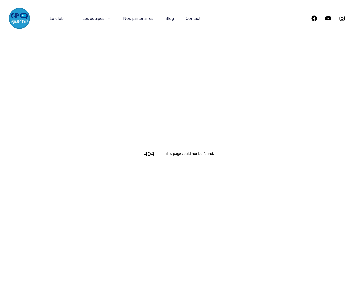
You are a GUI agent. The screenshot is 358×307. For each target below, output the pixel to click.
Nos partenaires (138, 18)
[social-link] (314, 18)
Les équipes (96, 18)
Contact (193, 18)
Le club (60, 18)
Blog (169, 18)
